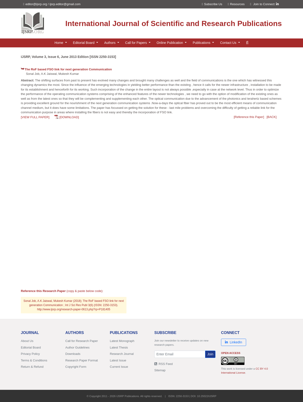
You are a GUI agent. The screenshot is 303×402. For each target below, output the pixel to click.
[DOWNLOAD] (69, 117)
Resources (236, 4)
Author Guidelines (77, 347)
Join (210, 354)
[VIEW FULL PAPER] (35, 117)
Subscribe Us (212, 4)
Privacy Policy (30, 354)
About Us (27, 341)
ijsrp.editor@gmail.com (65, 4)
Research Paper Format (81, 360)
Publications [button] (202, 43)
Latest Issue (118, 360)
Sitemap (160, 370)
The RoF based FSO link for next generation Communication (68, 69)
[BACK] (271, 117)
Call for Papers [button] (136, 43)
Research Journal (122, 354)
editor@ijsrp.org (36, 4)
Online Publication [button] (170, 43)
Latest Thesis (119, 347)
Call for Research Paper (81, 341)
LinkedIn (233, 342)
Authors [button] (110, 43)
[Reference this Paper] (249, 117)
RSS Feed (163, 364)
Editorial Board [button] (84, 43)
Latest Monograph (122, 341)
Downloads (72, 354)
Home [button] (59, 43)
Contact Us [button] (228, 43)
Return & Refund (32, 366)
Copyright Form (75, 366)
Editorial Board (31, 347)
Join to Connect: (266, 4)
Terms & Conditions (34, 360)
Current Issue (119, 366)
